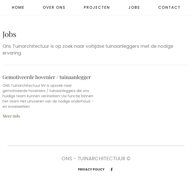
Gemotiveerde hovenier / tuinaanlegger (46, 77)
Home (18, 7)
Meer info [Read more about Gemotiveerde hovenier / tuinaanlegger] (11, 115)
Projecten (97, 7)
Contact (169, 7)
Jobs (134, 7)
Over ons (54, 7)
